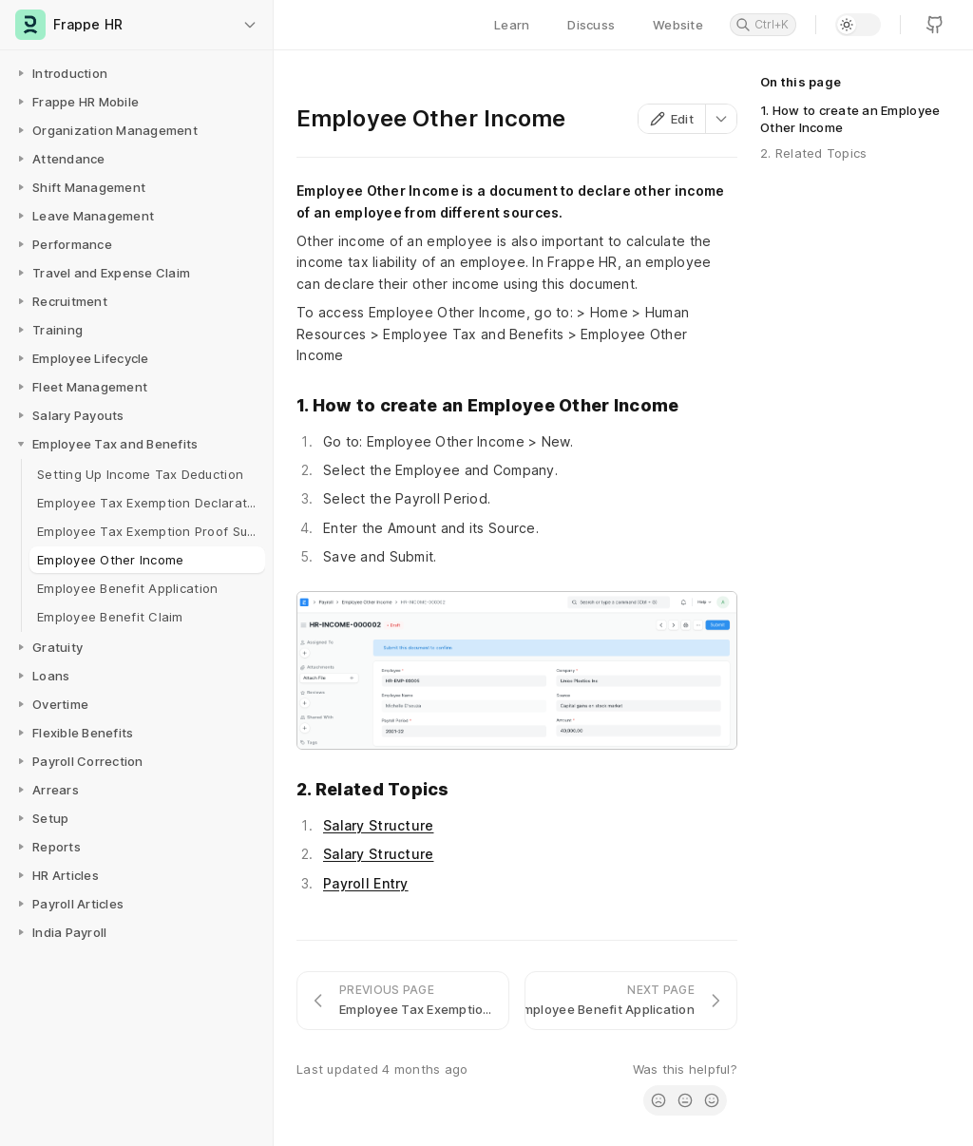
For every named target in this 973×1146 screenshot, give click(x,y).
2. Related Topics (813, 153)
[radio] (658, 1100)
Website (678, 24)
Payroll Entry (366, 883)
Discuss (591, 24)
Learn (511, 24)
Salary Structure (378, 825)
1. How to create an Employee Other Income (850, 119)
